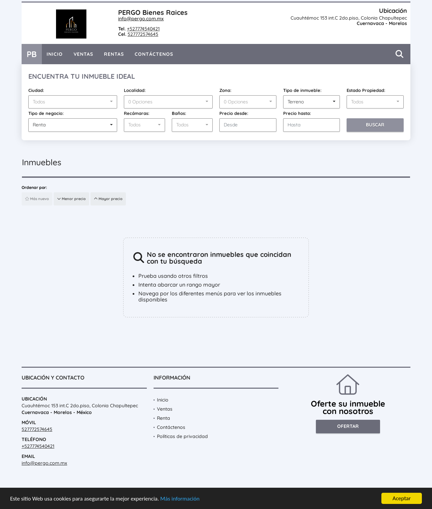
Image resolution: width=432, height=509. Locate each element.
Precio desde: (233, 113)
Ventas (83, 54)
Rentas (114, 54)
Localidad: (135, 90)
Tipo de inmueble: (302, 90)
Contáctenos (154, 54)
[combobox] (72, 102)
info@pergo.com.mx (141, 19)
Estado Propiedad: (366, 90)
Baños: (179, 113)
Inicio (55, 54)
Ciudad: (36, 90)
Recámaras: (137, 113)
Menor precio (71, 198)
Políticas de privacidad (182, 436)
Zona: (225, 90)
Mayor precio (108, 198)
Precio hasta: (297, 113)
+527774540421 (143, 29)
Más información (179, 499)
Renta (163, 418)
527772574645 (143, 34)
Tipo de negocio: (46, 113)
